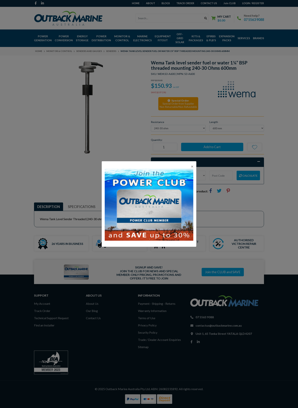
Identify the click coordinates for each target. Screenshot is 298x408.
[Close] (192, 166)
